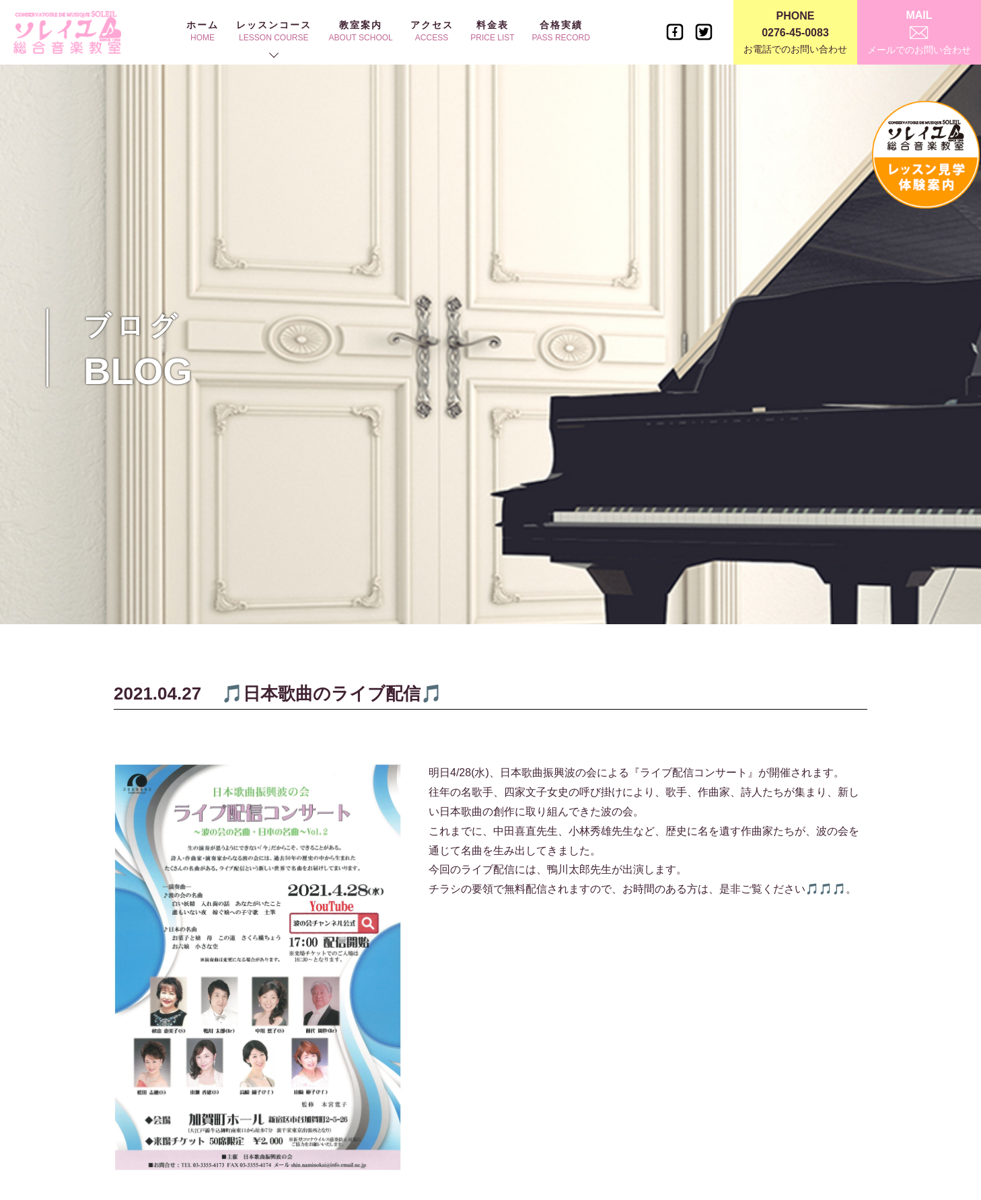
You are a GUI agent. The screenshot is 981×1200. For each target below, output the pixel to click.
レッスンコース (274, 31)
